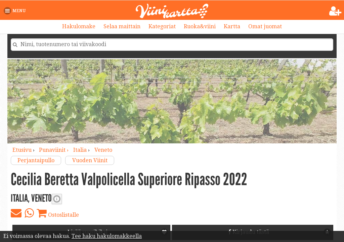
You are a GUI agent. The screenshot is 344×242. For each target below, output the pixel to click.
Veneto (103, 150)
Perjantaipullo (35, 160)
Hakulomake (78, 26)
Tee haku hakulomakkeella (107, 236)
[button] (16, 11)
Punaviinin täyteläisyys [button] (57, 199)
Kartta (232, 26)
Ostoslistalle (58, 213)
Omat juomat (265, 26)
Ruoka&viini (200, 26)
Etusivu (22, 150)
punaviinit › (54, 150)
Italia (80, 150)
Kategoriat (162, 26)
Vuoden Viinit (90, 160)
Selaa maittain (121, 26)
